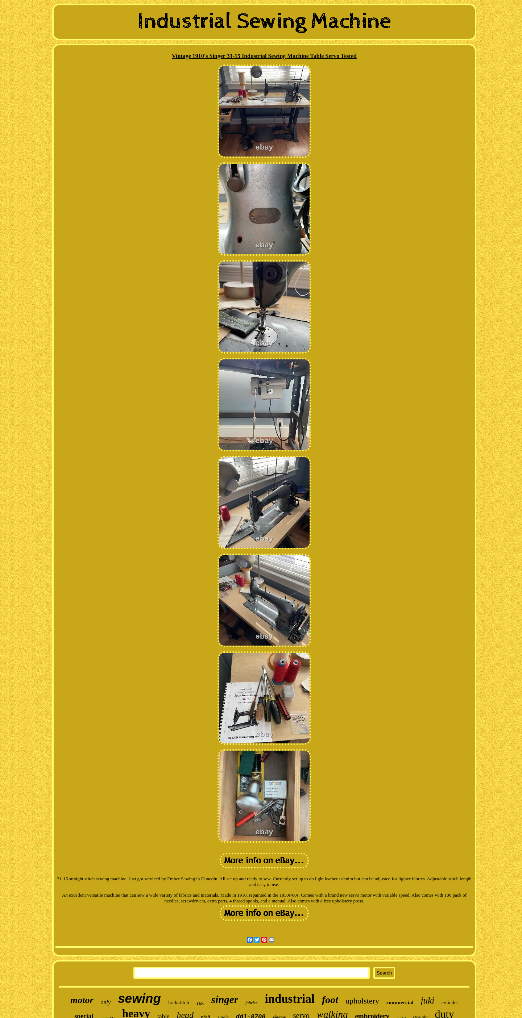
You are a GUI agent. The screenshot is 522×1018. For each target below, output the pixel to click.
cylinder (450, 1002)
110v (200, 1003)
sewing (139, 998)
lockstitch (178, 1002)
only (106, 1002)
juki (428, 1000)
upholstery (362, 1000)
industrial (290, 998)
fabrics (251, 1002)
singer (224, 999)
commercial (400, 1002)
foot (330, 999)
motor (82, 1000)
